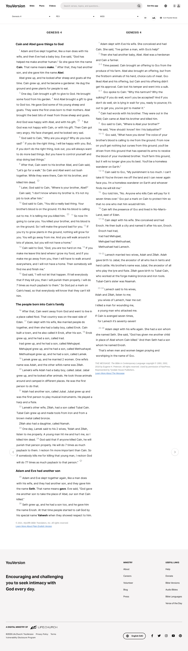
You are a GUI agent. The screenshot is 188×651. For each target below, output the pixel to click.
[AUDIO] (145, 17)
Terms (53, 634)
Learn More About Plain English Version (34, 526)
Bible (32, 6)
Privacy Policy (42, 634)
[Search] (97, 6)
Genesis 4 (31, 16)
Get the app (152, 6)
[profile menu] (176, 6)
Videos (52, 6)
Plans (41, 6)
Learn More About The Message (110, 373)
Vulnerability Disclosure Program (21, 637)
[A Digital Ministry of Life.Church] (94, 625)
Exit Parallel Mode (168, 18)
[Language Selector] (166, 6)
